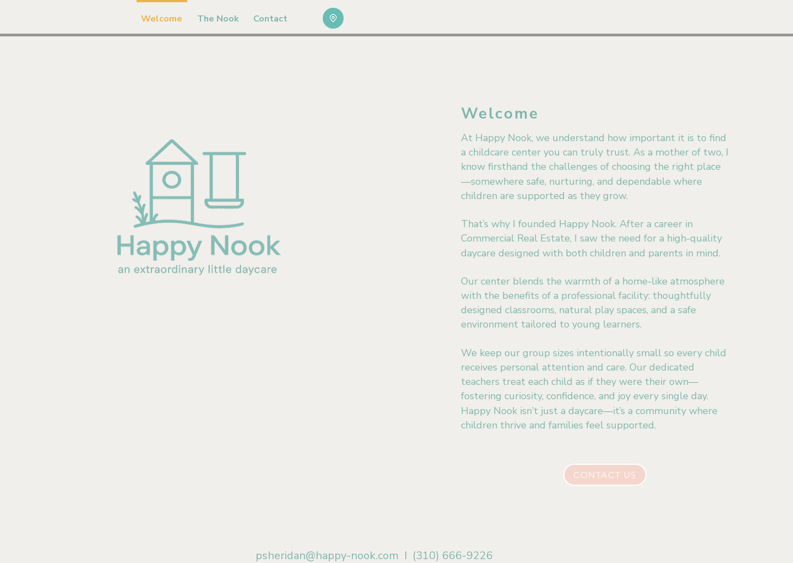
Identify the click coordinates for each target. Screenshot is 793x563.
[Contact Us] (605, 475)
